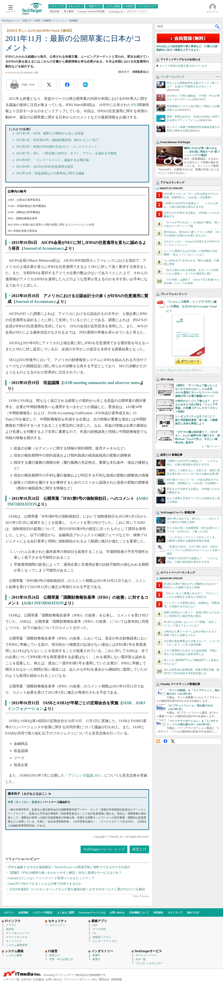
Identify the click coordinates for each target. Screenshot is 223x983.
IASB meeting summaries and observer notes (101, 383)
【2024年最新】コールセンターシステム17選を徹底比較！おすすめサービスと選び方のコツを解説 (76, 889)
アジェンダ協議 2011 (84, 775)
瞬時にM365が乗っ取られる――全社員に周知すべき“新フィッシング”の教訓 (202, 152)
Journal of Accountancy (44, 248)
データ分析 (99, 929)
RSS (158, 741)
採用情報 (116, 979)
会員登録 (23, 912)
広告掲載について (139, 912)
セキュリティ (57, 925)
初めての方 (193, 912)
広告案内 (38, 979)
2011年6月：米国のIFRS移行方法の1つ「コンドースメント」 (58, 146)
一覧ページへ (212, 446)
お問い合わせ (117, 912)
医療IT (96, 955)
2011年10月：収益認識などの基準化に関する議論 (50, 173)
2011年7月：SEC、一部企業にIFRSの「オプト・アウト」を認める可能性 (66, 153)
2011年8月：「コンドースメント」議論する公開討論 (52, 160)
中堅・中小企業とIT (61, 959)
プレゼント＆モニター (149, 963)
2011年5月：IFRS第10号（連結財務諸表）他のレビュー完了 (57, 140)
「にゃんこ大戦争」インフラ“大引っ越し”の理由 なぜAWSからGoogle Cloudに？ (191, 306)
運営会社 (104, 979)
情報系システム (102, 937)
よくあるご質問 (65, 912)
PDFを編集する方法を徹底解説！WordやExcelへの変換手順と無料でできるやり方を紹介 (69, 867)
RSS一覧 (141, 959)
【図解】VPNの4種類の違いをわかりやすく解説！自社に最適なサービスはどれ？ (65, 872)
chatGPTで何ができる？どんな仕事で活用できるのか (45, 883)
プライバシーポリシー (77, 979)
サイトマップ (175, 912)
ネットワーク (14, 941)
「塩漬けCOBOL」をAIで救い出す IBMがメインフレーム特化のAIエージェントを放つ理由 (193, 550)
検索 (217, 26)
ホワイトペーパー (146, 955)
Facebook (165, 741)
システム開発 (14, 955)
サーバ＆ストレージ (18, 933)
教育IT (96, 959)
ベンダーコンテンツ (172, 76)
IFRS (134, 105)
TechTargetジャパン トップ (104, 849)
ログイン (9, 912)
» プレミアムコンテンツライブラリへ (179, 370)
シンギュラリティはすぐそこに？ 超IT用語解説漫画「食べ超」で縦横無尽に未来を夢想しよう (196, 420)
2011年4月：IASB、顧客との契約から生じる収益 (50, 133)
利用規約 (158, 912)
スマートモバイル (16, 937)
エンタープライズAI (105, 941)
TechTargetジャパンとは (92, 912)
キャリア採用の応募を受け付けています (183, 65)
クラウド (11, 925)
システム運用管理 (16, 945)
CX (94, 933)
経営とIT (139, 849)
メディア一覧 (11, 979)
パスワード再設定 (42, 912)
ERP (95, 925)
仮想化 (10, 929)
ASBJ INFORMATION (44, 603)
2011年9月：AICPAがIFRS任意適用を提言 (45, 166)
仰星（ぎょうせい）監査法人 (25, 802)
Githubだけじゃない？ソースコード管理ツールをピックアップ (51, 878)
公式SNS (26, 979)
